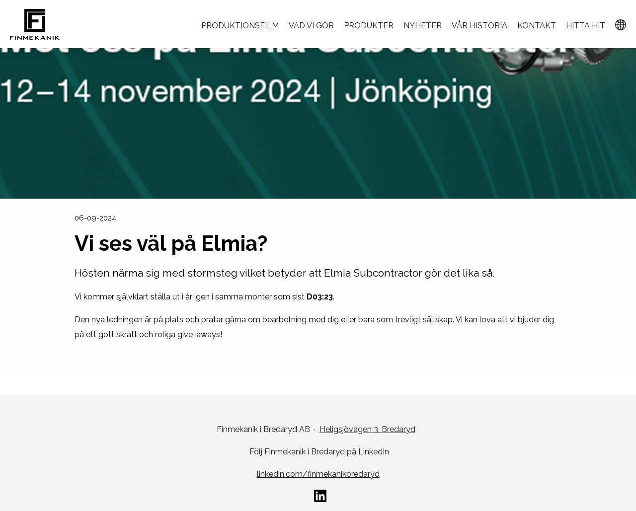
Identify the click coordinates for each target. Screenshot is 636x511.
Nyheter (422, 25)
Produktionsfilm (240, 25)
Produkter (369, 25)
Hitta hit (585, 25)
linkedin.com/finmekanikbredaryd (318, 474)
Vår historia (479, 25)
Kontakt (536, 25)
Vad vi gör (311, 25)
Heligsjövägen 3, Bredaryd (367, 429)
